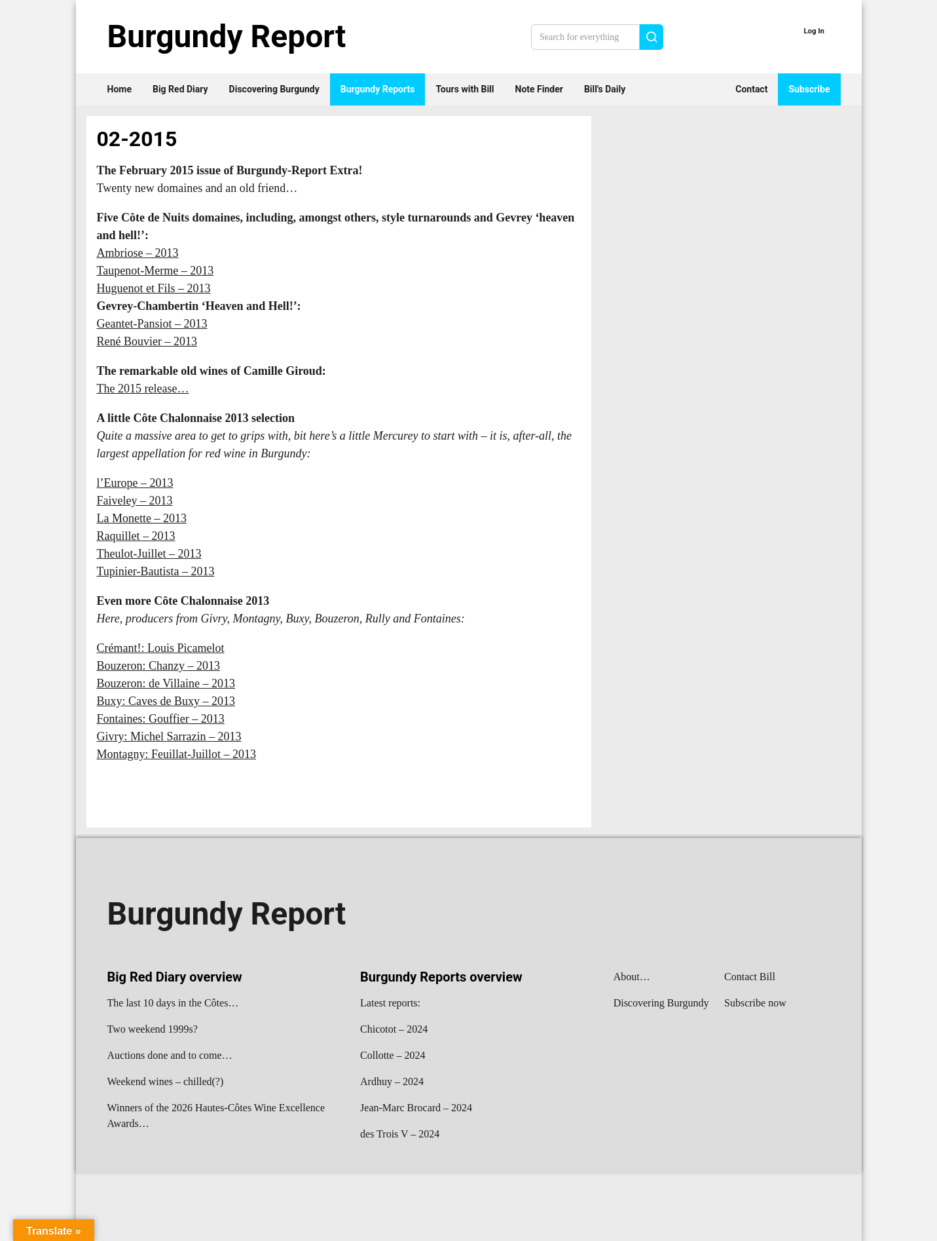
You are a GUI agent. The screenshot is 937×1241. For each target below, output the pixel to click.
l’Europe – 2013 (135, 482)
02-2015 (137, 138)
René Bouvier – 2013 (147, 341)
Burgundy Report (226, 36)
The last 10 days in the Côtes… (173, 1002)
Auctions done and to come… (169, 1055)
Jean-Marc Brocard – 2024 (416, 1107)
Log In (813, 30)
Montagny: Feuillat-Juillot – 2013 (177, 754)
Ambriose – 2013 (138, 252)
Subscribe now (755, 1002)
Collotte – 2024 (393, 1055)
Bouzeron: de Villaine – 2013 (166, 683)
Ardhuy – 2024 (392, 1081)
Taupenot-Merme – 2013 (155, 270)
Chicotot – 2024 (394, 1029)
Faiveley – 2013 (135, 500)
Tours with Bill (464, 89)
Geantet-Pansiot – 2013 (152, 323)
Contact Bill (749, 976)
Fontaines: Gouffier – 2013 (161, 718)
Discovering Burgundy (274, 89)
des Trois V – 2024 (399, 1133)
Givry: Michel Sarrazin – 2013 (169, 736)
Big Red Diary (180, 89)
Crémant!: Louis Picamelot (161, 648)
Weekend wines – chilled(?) (165, 1081)
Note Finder (539, 89)
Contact (751, 89)
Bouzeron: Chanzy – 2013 (158, 665)
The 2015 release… (143, 388)
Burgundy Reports (377, 89)
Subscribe (809, 89)
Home (119, 89)
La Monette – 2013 (142, 518)
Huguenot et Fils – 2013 (154, 288)
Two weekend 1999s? (152, 1029)
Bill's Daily (604, 89)
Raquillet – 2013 (136, 536)
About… (632, 976)
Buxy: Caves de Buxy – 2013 (166, 701)
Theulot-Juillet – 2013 (149, 553)
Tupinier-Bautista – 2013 (156, 571)
